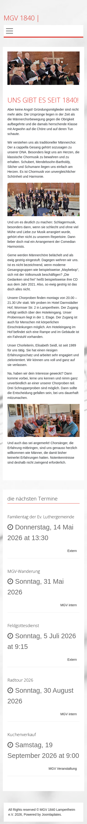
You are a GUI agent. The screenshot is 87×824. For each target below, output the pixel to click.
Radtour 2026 (20, 680)
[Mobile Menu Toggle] (9, 30)
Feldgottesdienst (23, 625)
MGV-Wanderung (23, 571)
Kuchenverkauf (21, 734)
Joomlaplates (51, 814)
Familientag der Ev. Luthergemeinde (40, 516)
